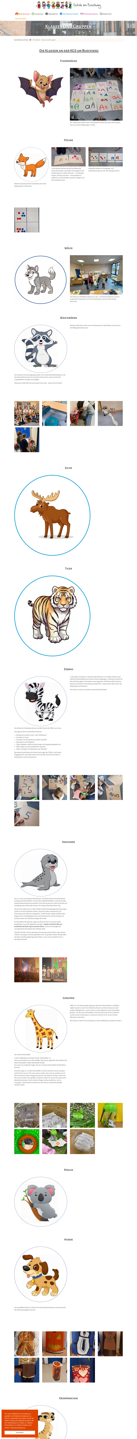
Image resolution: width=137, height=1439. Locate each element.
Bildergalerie (18, 186)
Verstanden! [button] (20, 1432)
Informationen (69, 14)
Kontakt (106, 14)
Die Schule (22, 13)
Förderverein (89, 14)
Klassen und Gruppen (49, 40)
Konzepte (51, 14)
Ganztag (37, 14)
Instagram (20, 18)
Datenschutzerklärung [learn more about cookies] (17, 1427)
